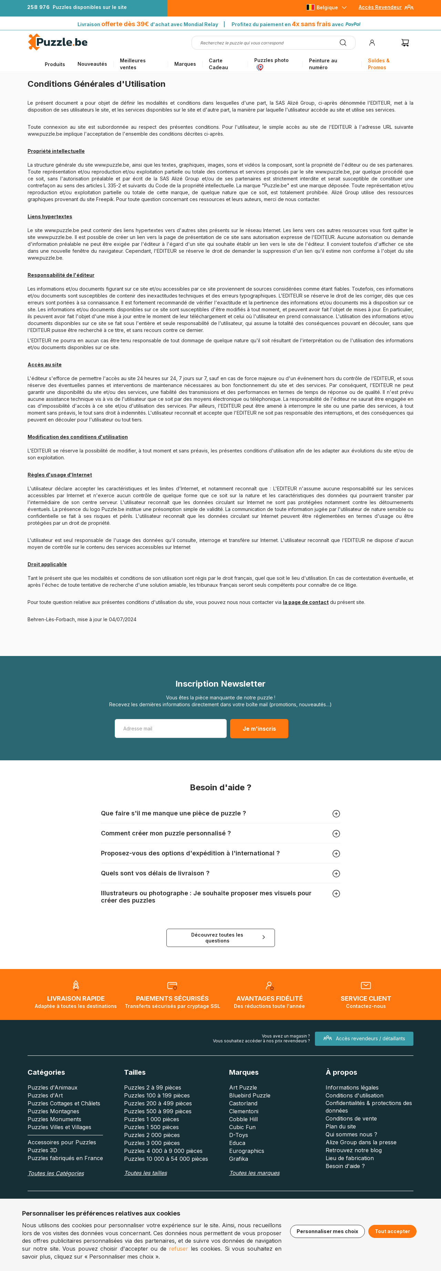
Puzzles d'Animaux (53, 1087)
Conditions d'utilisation (354, 1095)
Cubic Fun (242, 1127)
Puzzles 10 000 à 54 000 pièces (166, 1158)
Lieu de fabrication (350, 1158)
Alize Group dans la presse (361, 1142)
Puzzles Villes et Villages (59, 1127)
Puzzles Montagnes (53, 1111)
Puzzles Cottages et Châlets (64, 1103)
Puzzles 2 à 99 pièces (152, 1087)
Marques (185, 64)
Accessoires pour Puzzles (62, 1142)
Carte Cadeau (218, 64)
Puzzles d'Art (45, 1095)
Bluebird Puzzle (249, 1095)
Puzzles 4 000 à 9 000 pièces (163, 1150)
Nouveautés (92, 64)
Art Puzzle (243, 1087)
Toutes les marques (254, 1172)
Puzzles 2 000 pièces (152, 1135)
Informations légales (352, 1087)
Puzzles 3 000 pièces (152, 1142)
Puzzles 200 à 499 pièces (158, 1103)
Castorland (243, 1103)
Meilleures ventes (133, 64)
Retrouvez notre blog (354, 1150)
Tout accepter (392, 1231)
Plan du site (341, 1126)
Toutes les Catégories (56, 1173)
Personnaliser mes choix (327, 1231)
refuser (178, 1248)
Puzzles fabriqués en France (65, 1158)
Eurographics (246, 1150)
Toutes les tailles (145, 1172)
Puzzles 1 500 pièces (151, 1127)
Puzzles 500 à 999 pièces (158, 1111)
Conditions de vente (351, 1118)
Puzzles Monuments (54, 1119)
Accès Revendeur (380, 7)
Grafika (238, 1158)
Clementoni (243, 1111)
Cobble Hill (243, 1119)
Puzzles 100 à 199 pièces (157, 1095)
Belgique (327, 7)
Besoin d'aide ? (345, 1166)
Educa (237, 1142)
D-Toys (238, 1135)
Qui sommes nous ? (351, 1134)
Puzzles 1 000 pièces (151, 1119)
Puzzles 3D (42, 1150)
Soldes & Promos (379, 64)
